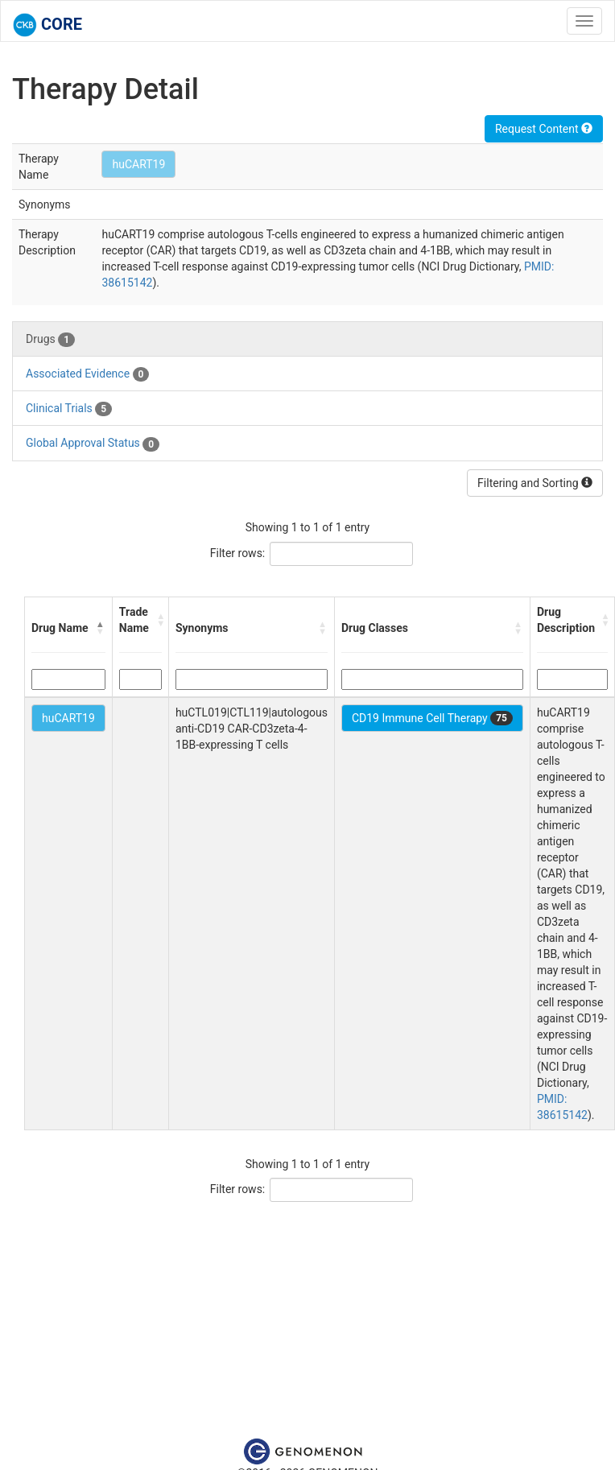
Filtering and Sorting (534, 483)
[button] (100, 628)
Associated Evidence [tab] (87, 374)
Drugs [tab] (50, 339)
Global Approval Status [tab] (92, 443)
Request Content (543, 128)
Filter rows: (238, 553)
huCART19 (138, 164)
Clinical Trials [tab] (69, 409)
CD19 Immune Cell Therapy (432, 718)
